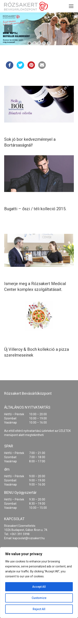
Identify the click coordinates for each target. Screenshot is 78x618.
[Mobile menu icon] (71, 6)
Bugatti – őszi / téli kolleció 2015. (35, 208)
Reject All (39, 609)
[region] (39, 582)
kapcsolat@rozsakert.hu (29, 538)
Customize (39, 598)
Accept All (39, 586)
